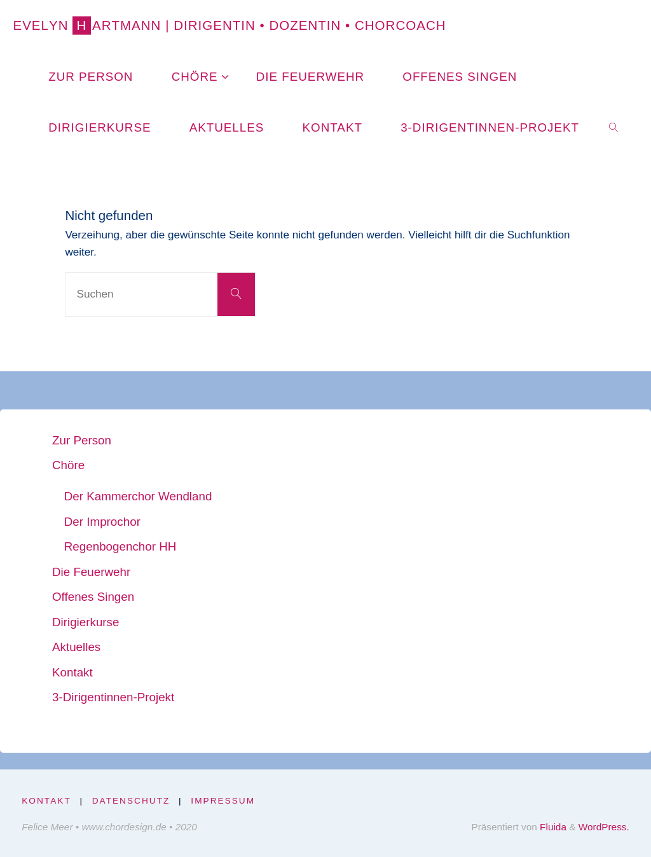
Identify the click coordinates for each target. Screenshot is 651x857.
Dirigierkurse (86, 622)
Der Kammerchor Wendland (138, 496)
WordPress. (604, 826)
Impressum (223, 801)
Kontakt (72, 672)
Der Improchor (102, 521)
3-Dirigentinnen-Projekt (113, 697)
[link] (614, 127)
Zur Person (81, 440)
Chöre (68, 465)
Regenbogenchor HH (120, 546)
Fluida (551, 826)
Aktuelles (76, 647)
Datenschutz (131, 801)
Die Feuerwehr (91, 572)
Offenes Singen (93, 596)
